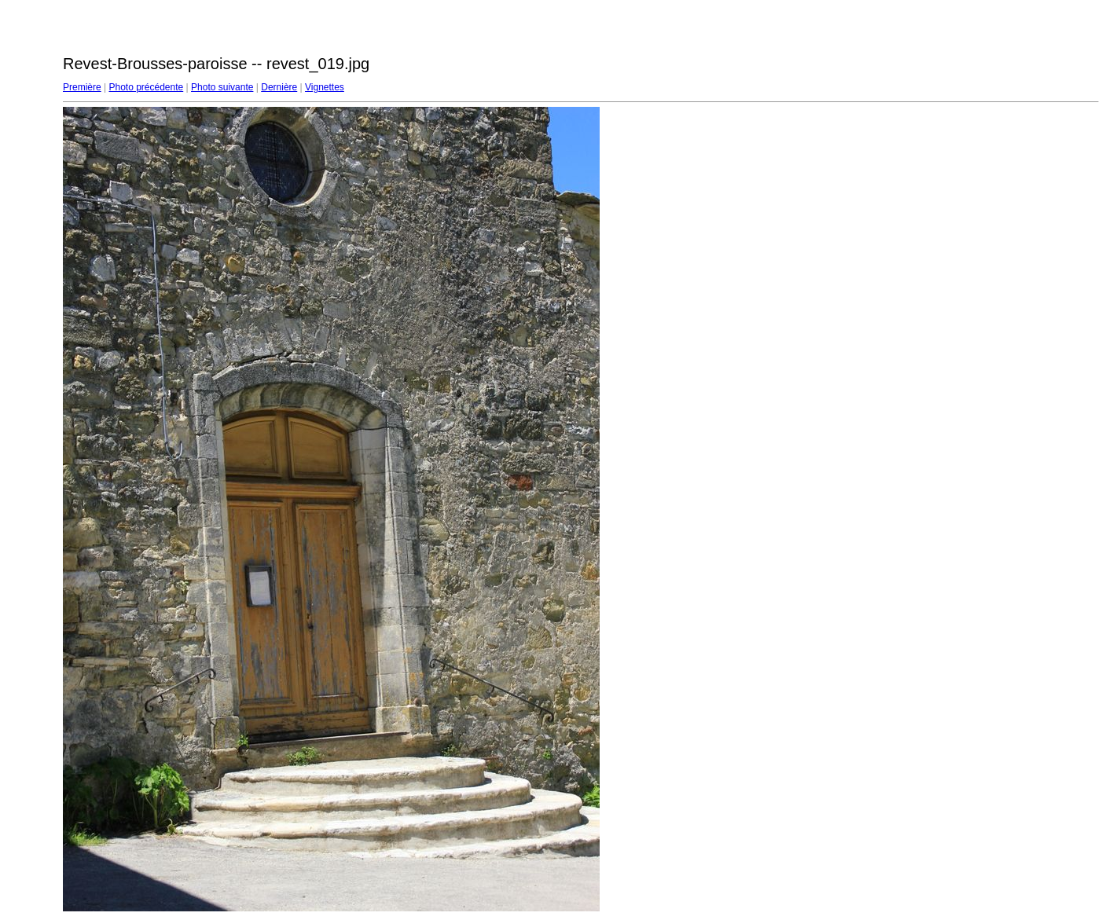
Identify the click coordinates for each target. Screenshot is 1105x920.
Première (82, 87)
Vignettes (324, 87)
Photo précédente (145, 87)
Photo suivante (222, 87)
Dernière (279, 87)
